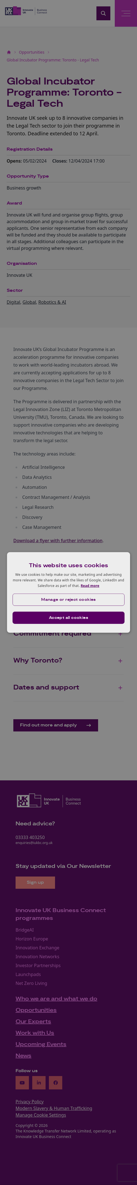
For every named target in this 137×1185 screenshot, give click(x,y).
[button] (69, 599)
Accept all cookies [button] (68, 617)
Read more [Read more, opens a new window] (90, 585)
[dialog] (68, 592)
